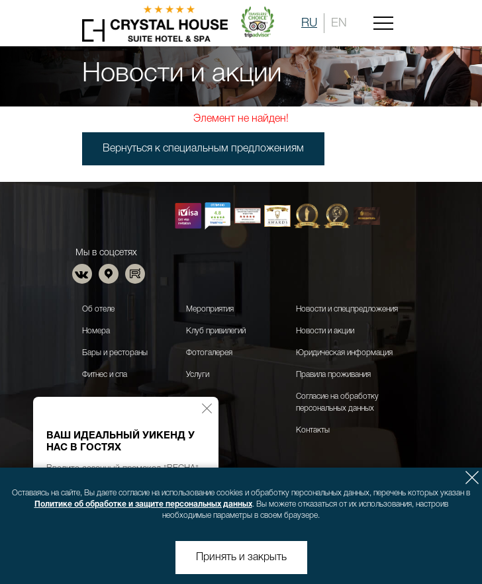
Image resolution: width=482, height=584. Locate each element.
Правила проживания (333, 374)
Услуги (197, 374)
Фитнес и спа (104, 374)
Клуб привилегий (216, 331)
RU (309, 23)
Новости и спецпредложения (347, 309)
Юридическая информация (344, 352)
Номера (96, 331)
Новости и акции (325, 331)
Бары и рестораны (115, 352)
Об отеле (98, 309)
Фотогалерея (209, 352)
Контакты (313, 430)
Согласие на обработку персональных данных (337, 402)
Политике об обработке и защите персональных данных (143, 504)
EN (339, 23)
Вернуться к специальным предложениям (203, 148)
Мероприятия (210, 309)
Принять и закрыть (241, 557)
